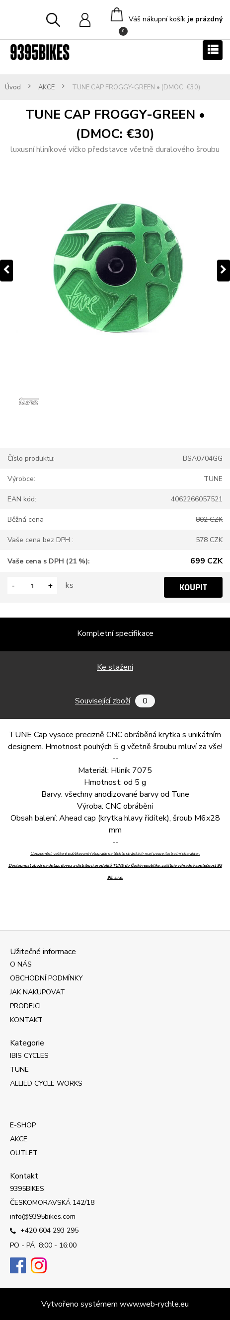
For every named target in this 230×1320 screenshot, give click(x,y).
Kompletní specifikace (115, 633)
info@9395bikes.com (43, 1216)
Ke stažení (115, 667)
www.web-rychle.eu (154, 1304)
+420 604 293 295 (44, 1231)
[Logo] (39, 52)
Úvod (13, 87)
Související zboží (115, 700)
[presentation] (6, 270)
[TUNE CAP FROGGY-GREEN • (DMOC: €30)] (115, 270)
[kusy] (32, 585)
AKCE (46, 87)
